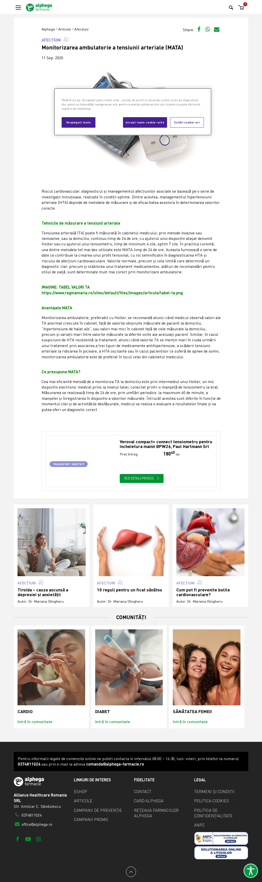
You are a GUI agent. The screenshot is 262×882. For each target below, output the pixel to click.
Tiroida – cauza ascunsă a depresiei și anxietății (43, 592)
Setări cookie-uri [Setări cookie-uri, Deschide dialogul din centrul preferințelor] (187, 122)
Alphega (48, 29)
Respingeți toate (78, 122)
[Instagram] (38, 839)
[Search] (231, 7)
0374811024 (28, 815)
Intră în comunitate (35, 721)
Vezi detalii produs (141, 478)
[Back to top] (131, 872)
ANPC (199, 825)
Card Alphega (149, 800)
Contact (142, 791)
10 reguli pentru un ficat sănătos (129, 589)
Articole (64, 29)
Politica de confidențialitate (213, 813)
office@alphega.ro (33, 824)
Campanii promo (91, 819)
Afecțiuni (81, 29)
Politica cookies (211, 800)
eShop (80, 791)
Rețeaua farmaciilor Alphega (156, 813)
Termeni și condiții (214, 791)
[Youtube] (28, 839)
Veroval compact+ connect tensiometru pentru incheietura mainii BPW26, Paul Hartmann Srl (166, 444)
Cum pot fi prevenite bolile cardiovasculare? (203, 592)
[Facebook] (18, 839)
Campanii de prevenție (98, 810)
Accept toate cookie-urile (145, 122)
